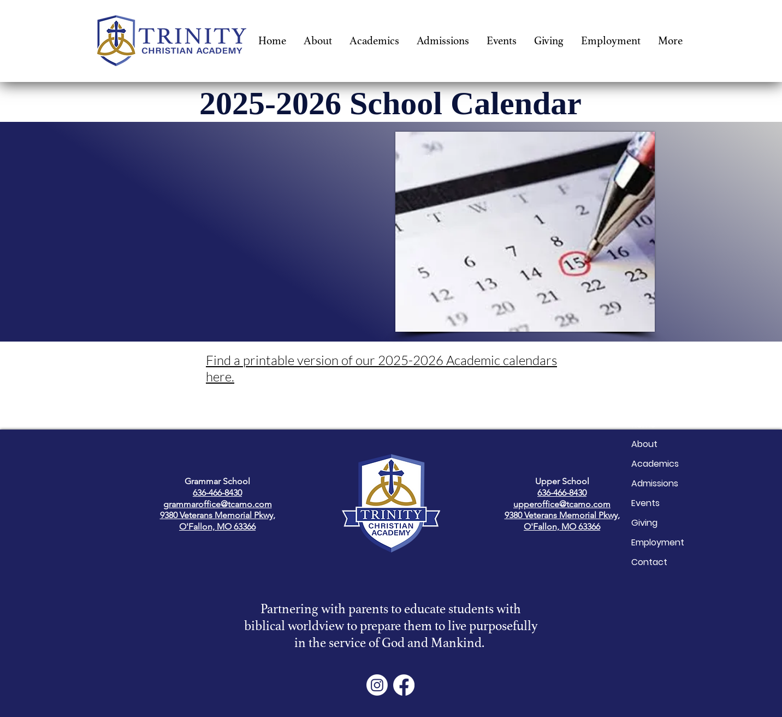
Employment (657, 542)
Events (645, 503)
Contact (649, 562)
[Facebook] (403, 685)
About (644, 444)
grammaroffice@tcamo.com (217, 504)
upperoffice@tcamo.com (562, 504)
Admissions (654, 483)
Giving (644, 522)
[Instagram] (377, 685)
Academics (655, 463)
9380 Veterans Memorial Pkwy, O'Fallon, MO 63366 (217, 521)
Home (643, 424)
